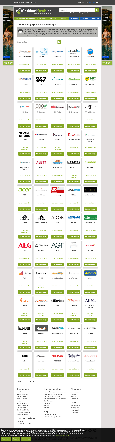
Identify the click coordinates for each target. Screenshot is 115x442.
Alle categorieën (22, 414)
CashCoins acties (20, 18)
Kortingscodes (75, 408)
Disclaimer (74, 399)
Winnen (46, 408)
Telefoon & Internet (23, 403)
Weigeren (16, 439)
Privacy (73, 396)
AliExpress (65, 13)
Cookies (73, 394)
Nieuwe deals (75, 410)
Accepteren (6, 439)
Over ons (20, 421)
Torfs (86, 13)
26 (30, 381)
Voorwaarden (75, 392)
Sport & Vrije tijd (22, 408)
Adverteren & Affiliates (24, 423)
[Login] (85, 2)
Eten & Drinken (21, 396)
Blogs (63, 18)
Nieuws (46, 405)
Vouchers (74, 18)
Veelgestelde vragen (50, 414)
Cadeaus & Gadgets (23, 405)
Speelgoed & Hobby (23, 410)
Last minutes (95, 18)
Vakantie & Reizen (22, 394)
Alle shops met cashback (52, 396)
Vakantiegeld (84, 18)
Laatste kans (75, 412)
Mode (19, 401)
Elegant (82, 13)
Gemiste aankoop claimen (52, 417)
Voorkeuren (26, 439)
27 (34, 381)
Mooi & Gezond (22, 399)
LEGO (70, 13)
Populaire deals (76, 405)
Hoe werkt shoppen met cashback (55, 392)
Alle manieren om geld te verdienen (55, 399)
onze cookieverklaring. (63, 435)
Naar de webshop (25, 70)
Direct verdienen (49, 401)
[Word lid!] (92, 2)
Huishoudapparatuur (23, 412)
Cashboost (47, 403)
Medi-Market (76, 13)
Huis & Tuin (20, 392)
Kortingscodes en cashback (53, 394)
